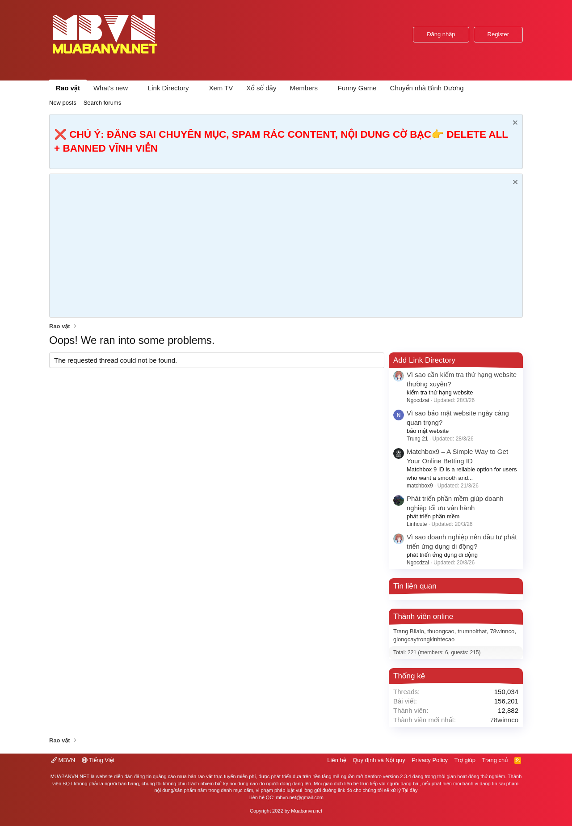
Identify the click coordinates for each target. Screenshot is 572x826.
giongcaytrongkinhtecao (423, 639)
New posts (62, 102)
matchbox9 (420, 486)
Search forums (103, 102)
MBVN (63, 760)
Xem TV (221, 88)
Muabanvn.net (306, 810)
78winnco (502, 631)
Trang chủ (495, 760)
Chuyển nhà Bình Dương (427, 88)
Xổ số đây (261, 88)
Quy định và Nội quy (379, 760)
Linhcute (417, 524)
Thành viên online (423, 616)
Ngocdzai (418, 400)
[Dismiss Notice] (514, 123)
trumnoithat (472, 631)
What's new (110, 88)
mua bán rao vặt (194, 776)
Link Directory (168, 88)
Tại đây (410, 790)
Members (304, 88)
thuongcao (440, 631)
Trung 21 (417, 439)
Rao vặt (68, 88)
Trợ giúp (464, 760)
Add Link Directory (424, 360)
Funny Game (357, 88)
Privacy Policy (430, 760)
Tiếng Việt (98, 760)
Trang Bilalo (408, 631)
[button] (135, 88)
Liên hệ (336, 760)
